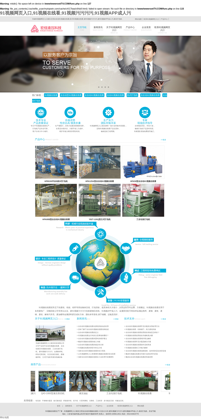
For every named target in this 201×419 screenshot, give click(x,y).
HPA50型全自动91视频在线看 (143, 181)
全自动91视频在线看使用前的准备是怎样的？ (142, 332)
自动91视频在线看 (115, 95)
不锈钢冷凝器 (47, 401)
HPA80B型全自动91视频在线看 (56, 219)
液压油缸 (84, 393)
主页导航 (82, 28)
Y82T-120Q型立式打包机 (100, 219)
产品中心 (164, 19)
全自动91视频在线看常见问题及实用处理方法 (142, 326)
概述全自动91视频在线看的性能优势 (139, 357)
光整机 (91, 401)
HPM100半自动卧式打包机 (56, 181)
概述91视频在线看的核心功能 (89, 342)
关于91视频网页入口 (114, 30)
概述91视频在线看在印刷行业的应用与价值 (142, 354)
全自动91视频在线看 (94, 95)
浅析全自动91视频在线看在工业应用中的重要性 (95, 357)
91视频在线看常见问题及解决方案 (138, 342)
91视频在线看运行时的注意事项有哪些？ (93, 335)
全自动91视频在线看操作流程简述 (138, 345)
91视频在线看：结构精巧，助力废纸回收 (141, 329)
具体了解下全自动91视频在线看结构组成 (93, 329)
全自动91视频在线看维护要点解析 (138, 339)
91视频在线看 (51, 95)
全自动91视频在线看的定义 (88, 332)
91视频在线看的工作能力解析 (137, 348)
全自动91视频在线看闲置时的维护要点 (92, 339)
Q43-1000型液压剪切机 (53, 393)
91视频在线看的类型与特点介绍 (90, 348)
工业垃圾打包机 (143, 219)
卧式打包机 (132, 95)
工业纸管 (99, 401)
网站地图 (138, 19)
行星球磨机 (83, 401)
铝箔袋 (38, 401)
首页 (58, 406)
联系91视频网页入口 (151, 19)
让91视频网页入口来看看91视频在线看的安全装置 (96, 354)
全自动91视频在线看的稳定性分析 (90, 345)
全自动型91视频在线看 (71, 95)
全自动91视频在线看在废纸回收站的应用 (93, 326)
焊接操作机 (67, 401)
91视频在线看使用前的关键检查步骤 (139, 335)
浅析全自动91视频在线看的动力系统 (91, 351)
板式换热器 (57, 401)
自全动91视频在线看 (150, 95)
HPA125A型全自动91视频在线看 (99, 181)
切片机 (75, 401)
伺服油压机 (119, 401)
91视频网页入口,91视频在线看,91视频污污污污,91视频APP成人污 (65, 12)
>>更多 (163, 140)
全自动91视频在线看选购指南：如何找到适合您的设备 (146, 351)
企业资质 (146, 28)
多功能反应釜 (109, 401)
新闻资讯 (98, 28)
